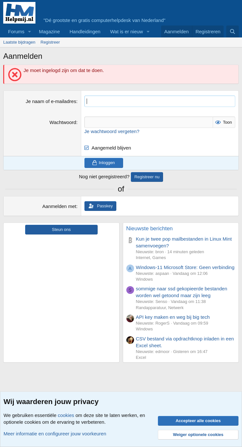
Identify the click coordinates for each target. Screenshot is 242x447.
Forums (16, 31)
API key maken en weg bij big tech (173, 317)
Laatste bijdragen (19, 42)
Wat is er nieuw (126, 31)
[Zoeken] (232, 31)
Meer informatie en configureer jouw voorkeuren (55, 433)
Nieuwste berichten (149, 228)
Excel (141, 357)
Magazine (49, 31)
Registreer (50, 42)
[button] (29, 31)
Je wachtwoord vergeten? (112, 131)
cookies (66, 415)
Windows (144, 279)
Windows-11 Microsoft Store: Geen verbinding (185, 267)
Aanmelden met (59, 206)
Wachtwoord (63, 122)
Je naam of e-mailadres (51, 101)
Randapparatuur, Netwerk (160, 307)
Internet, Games (151, 257)
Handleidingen (85, 31)
